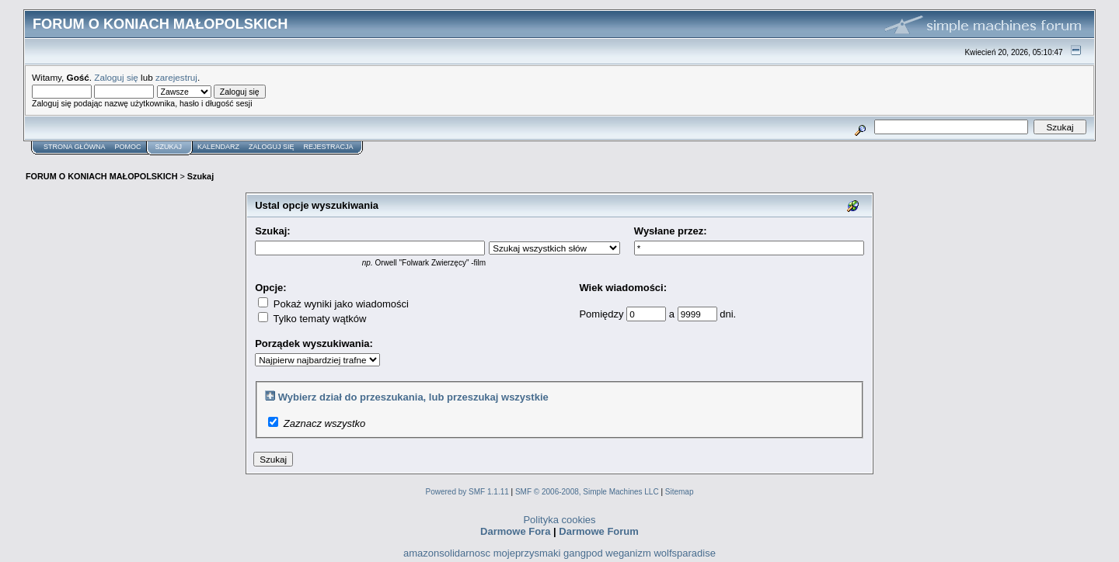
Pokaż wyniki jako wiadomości (333, 304)
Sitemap (679, 491)
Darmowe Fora (515, 531)
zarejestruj (176, 77)
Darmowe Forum (599, 531)
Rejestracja (329, 147)
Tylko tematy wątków (312, 318)
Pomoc (128, 147)
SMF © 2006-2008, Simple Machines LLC (587, 491)
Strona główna (75, 147)
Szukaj (169, 147)
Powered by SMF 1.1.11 (467, 491)
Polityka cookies (559, 520)
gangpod (583, 553)
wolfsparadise (685, 553)
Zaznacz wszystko (324, 423)
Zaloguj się (116, 77)
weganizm (628, 553)
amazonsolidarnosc (446, 553)
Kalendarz (218, 147)
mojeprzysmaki (527, 553)
